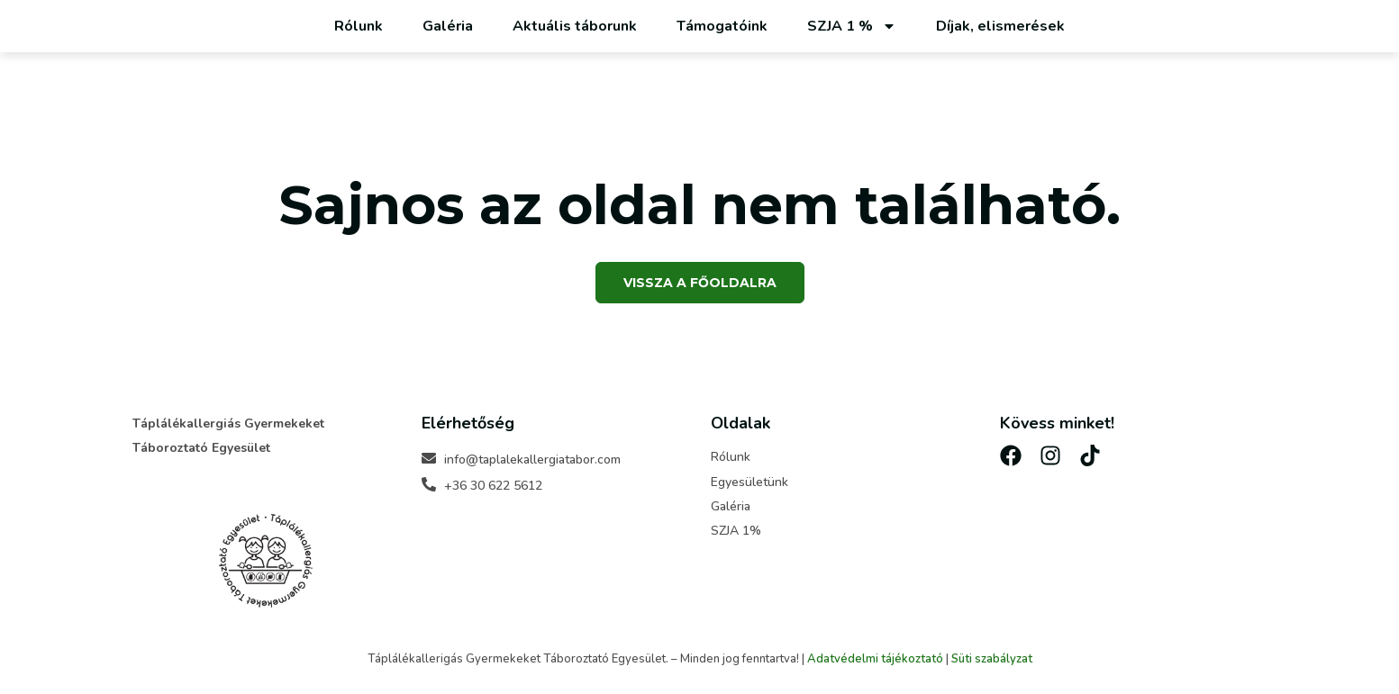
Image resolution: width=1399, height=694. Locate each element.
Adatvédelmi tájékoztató (875, 659)
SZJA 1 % (851, 26)
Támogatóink (722, 26)
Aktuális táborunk (575, 26)
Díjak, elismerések (1000, 26)
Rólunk (358, 26)
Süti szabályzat (991, 659)
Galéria (447, 26)
